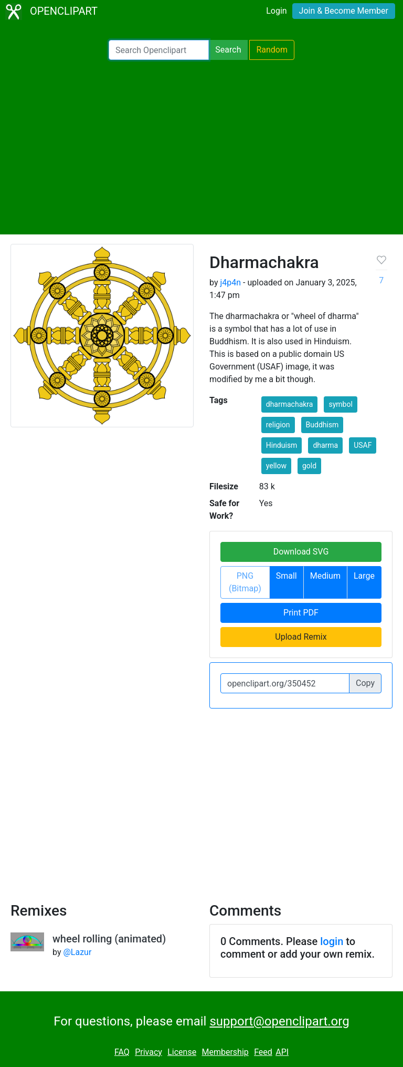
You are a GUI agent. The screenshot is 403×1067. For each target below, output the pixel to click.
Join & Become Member (343, 11)
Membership (225, 1052)
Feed (263, 1052)
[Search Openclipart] (159, 50)
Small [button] (286, 576)
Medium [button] (325, 576)
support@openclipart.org (279, 1021)
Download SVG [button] (301, 552)
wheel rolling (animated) (109, 938)
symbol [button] (340, 404)
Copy (365, 683)
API (282, 1052)
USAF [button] (363, 445)
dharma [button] (325, 445)
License (181, 1052)
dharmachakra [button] (289, 404)
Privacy (148, 1052)
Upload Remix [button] (300, 637)
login (331, 941)
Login (276, 11)
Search (228, 50)
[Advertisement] (201, 147)
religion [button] (278, 424)
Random (272, 50)
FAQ (122, 1052)
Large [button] (364, 576)
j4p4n (230, 283)
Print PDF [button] (301, 613)
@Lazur (77, 952)
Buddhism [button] (322, 424)
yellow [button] (276, 465)
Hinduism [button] (282, 445)
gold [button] (309, 465)
